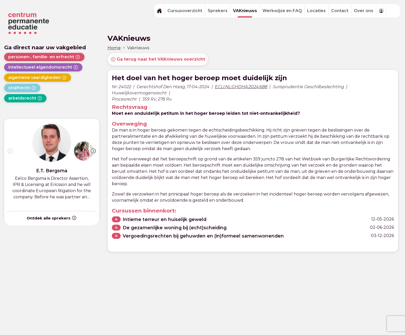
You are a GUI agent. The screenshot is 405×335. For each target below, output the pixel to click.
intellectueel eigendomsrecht (43, 67)
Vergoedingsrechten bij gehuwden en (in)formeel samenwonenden (203, 236)
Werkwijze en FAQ (282, 10)
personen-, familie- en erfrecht (44, 57)
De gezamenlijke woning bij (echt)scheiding (175, 227)
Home (114, 47)
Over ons (363, 10)
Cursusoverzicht (184, 10)
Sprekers (218, 10)
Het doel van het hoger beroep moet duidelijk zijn (199, 78)
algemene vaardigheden (37, 77)
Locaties (316, 10)
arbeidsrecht (25, 98)
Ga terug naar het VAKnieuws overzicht (158, 59)
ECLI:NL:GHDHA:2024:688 (241, 86)
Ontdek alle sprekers (52, 217)
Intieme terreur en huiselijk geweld (164, 219)
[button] (93, 151)
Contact (339, 10)
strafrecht (22, 88)
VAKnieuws (245, 10)
